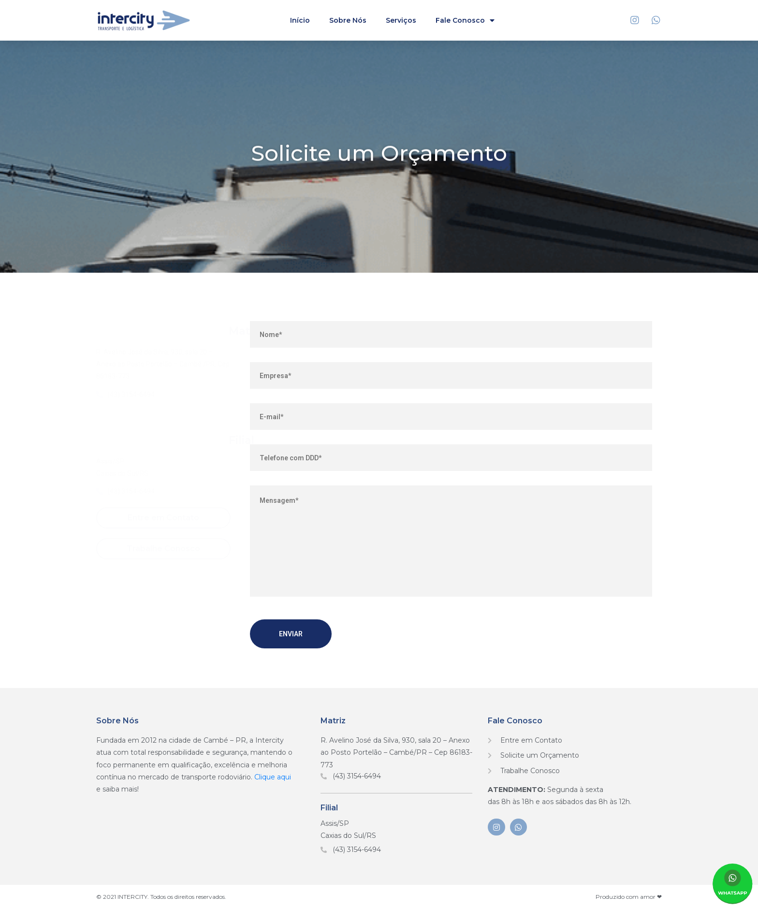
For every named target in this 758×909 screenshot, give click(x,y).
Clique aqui (272, 777)
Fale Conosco (465, 20)
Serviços (401, 20)
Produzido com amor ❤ (629, 896)
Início (300, 20)
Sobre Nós (347, 20)
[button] (163, 517)
